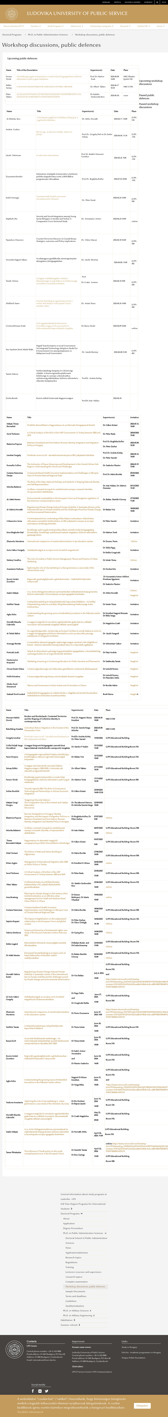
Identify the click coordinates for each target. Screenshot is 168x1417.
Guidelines (71, 1301)
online (109, 863)
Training (70, 1267)
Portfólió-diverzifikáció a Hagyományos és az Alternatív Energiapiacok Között (61, 425)
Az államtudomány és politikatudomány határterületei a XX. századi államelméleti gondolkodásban (42, 884)
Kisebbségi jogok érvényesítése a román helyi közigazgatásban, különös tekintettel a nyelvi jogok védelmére (46, 779)
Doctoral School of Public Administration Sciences (86, 1240)
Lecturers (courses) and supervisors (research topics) (83, 1274)
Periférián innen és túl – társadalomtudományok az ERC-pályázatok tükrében (60, 455)
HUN (164, 2)
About (66, 1219)
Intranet (148, 2)
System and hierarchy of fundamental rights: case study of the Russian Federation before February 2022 (45, 933)
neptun (117, 2)
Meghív (133, 694)
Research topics (73, 1258)
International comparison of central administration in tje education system (60, 541)
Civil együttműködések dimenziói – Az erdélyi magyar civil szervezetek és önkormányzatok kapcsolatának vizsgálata (54, 326)
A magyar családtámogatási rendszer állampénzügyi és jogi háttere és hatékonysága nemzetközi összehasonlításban (56, 281)
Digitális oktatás (132, 2)
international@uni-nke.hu (44, 1360)
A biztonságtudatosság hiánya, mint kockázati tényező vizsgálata (55, 677)
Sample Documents (75, 1291)
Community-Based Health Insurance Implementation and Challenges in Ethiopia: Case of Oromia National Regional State (46, 910)
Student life (144, 26)
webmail (106, 2)
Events (161, 26)
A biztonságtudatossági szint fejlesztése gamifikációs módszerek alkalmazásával (62, 669)
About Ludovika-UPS (13, 26)
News (68, 1248)
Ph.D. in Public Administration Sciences (49, 35)
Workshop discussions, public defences (95, 35)
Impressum (78, 1341)
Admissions (77, 26)
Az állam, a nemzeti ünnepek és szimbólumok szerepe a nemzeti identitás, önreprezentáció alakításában (44, 830)
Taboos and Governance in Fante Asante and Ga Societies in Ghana (56, 686)
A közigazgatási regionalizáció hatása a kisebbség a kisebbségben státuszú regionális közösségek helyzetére (46, 757)
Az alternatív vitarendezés (47, 155)
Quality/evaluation (75, 1306)
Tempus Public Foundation (133, 1358)
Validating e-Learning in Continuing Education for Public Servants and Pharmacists (63, 661)
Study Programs (55, 26)
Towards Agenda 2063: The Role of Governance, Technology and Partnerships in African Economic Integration (46, 791)
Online (134, 541)
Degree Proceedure (73, 1228)
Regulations (71, 1262)
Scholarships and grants (101, 26)
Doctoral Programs (12, 35)
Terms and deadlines (76, 1296)
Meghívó (134, 596)
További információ (30, 1412)
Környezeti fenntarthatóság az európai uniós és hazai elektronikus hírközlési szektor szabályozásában (45, 955)
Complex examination (77, 1282)
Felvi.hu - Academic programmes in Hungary (141, 1353)
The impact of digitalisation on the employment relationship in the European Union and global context (45, 921)
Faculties (36, 26)
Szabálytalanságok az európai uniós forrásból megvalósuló (53, 550)
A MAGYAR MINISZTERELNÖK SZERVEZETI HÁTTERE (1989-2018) (44, 87)
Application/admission (77, 1253)
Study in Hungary (129, 1347)
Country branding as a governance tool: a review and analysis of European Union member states (54, 303)
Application (69, 1224)
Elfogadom (142, 1405)
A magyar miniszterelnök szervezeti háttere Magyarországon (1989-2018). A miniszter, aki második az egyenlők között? (43, 768)
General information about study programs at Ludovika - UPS (84, 1196)
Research (125, 26)
